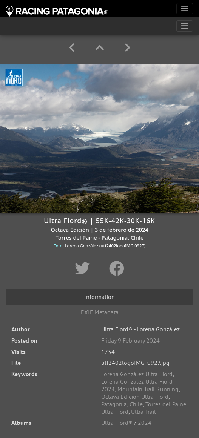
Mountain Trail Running (148, 389)
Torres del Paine (165, 404)
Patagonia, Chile (122, 404)
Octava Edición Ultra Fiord (134, 396)
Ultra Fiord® (117, 422)
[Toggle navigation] (184, 8)
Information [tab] (99, 296)
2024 (144, 422)
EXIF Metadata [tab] (100, 312)
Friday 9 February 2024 (130, 340)
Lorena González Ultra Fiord (137, 374)
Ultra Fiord (114, 411)
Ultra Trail (143, 411)
